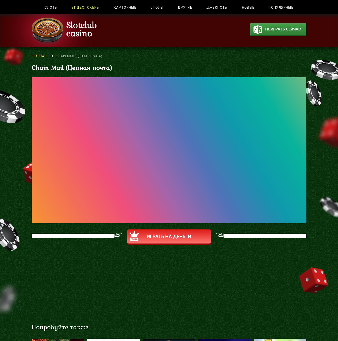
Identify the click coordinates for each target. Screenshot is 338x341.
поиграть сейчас (277, 30)
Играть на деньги (160, 236)
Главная (39, 56)
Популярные (281, 7)
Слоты (51, 7)
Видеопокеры (86, 7)
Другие (185, 7)
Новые (248, 7)
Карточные (125, 7)
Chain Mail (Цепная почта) (79, 56)
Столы (157, 7)
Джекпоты (217, 7)
